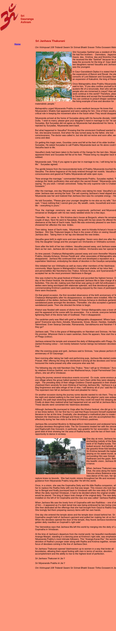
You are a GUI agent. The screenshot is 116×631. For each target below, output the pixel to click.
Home (17, 44)
